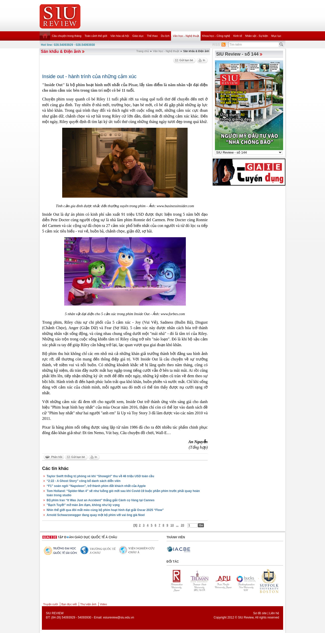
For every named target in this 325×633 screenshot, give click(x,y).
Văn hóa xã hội (119, 35)
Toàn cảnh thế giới (96, 35)
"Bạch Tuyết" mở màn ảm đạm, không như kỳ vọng (83, 505)
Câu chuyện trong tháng (66, 35)
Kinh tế (237, 35)
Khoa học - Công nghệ (216, 35)
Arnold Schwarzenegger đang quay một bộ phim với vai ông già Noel (96, 515)
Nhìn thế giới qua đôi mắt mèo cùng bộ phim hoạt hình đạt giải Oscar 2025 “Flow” (105, 510)
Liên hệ (274, 613)
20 (182, 525)
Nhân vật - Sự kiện (256, 35)
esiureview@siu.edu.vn (118, 617)
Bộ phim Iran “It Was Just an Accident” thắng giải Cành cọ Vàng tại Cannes (100, 500)
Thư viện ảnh (88, 604)
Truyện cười (50, 604)
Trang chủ (142, 51)
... (177, 525)
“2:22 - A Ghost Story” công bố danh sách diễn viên (83, 481)
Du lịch (165, 35)
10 (172, 525)
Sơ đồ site (260, 613)
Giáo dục (138, 35)
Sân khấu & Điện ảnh (61, 51)
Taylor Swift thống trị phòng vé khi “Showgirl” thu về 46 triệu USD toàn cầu (100, 476)
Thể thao (152, 35)
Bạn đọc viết (69, 604)
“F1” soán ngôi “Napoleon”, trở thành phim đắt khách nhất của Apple (96, 486)
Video (103, 604)
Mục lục (276, 35)
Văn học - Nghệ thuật (186, 35)
